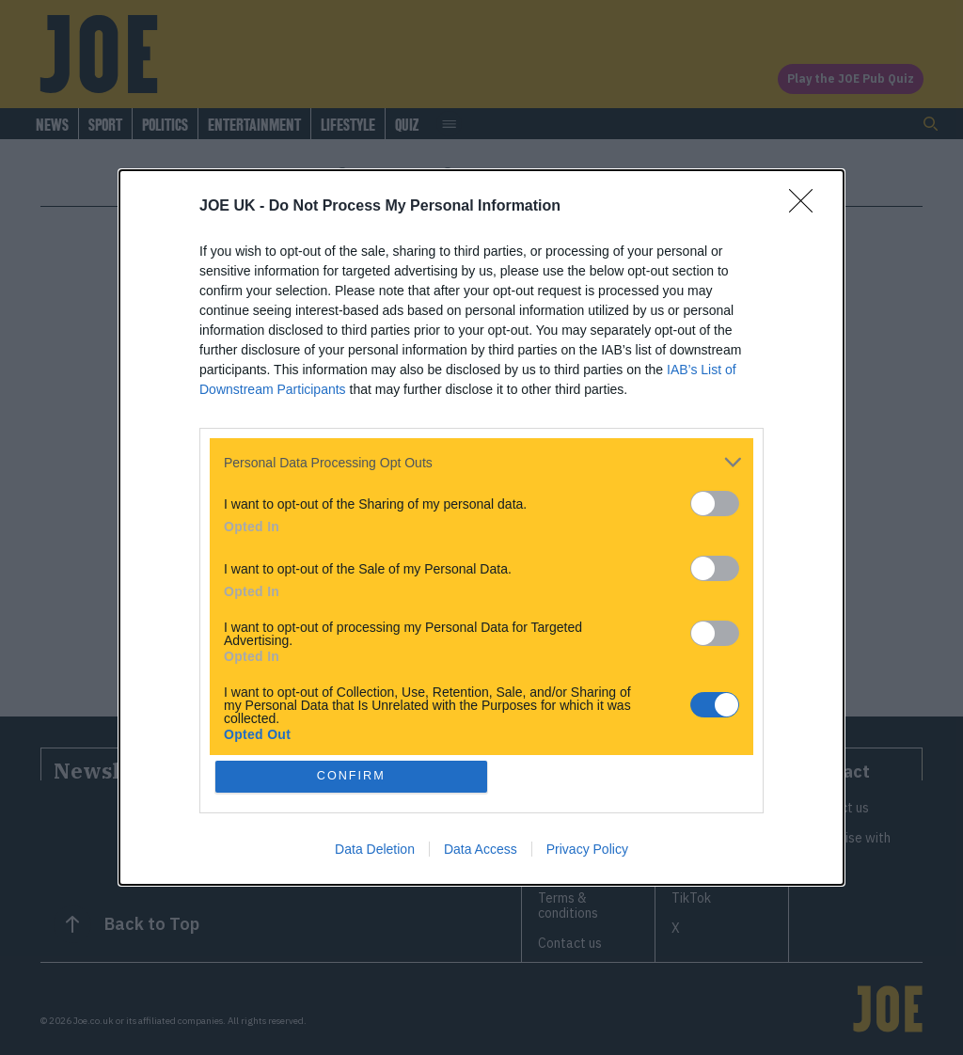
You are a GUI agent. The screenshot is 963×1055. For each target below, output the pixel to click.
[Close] (807, 207)
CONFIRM (352, 776)
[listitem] (481, 462)
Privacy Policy (587, 849)
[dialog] (481, 528)
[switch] (714, 503)
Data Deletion (375, 849)
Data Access (480, 849)
